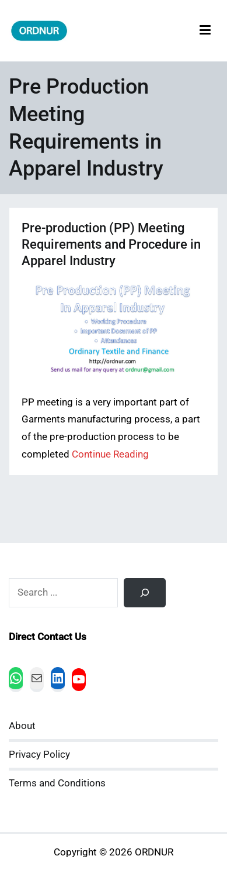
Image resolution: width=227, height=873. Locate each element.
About (22, 725)
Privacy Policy (39, 754)
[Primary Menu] (205, 31)
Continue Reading (110, 454)
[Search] (145, 592)
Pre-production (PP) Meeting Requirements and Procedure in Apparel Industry (111, 244)
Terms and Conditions (57, 783)
